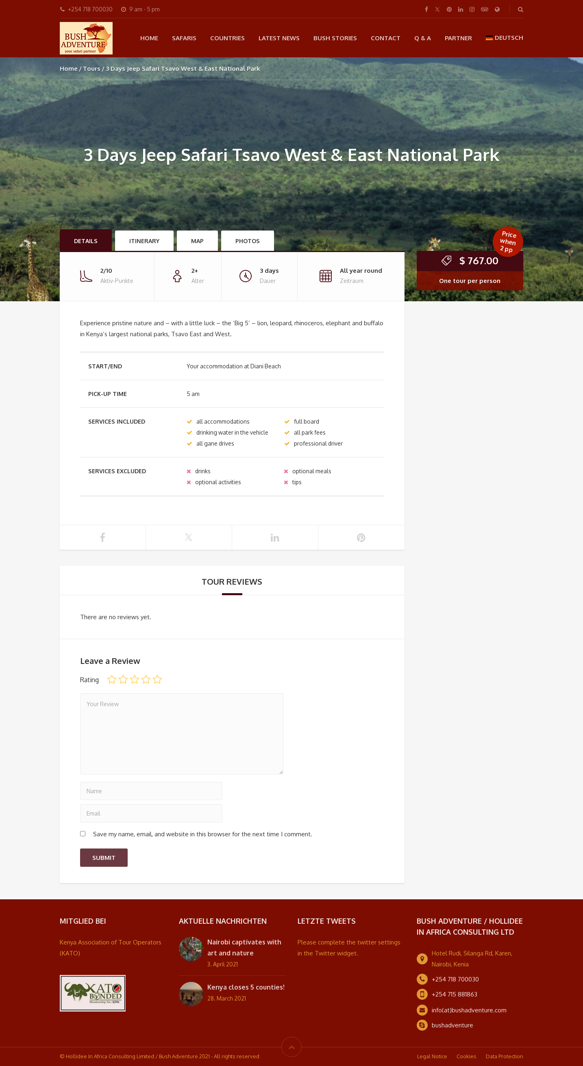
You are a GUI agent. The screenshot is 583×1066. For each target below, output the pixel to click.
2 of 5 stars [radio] (123, 679)
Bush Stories (335, 38)
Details (86, 240)
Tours (91, 68)
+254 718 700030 (455, 979)
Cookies (466, 1056)
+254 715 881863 (454, 994)
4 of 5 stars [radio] (146, 679)
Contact (385, 38)
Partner (458, 38)
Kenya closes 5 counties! (246, 987)
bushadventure (452, 1025)
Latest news (279, 38)
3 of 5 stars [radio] (134, 679)
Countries (227, 38)
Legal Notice (432, 1056)
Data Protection (504, 1056)
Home (149, 38)
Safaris (184, 38)
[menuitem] (505, 37)
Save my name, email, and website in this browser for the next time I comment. (202, 834)
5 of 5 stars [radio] (157, 679)
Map (197, 240)
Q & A (422, 38)
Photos (247, 240)
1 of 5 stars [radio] (112, 679)
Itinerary (144, 240)
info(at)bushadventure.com (469, 1010)
